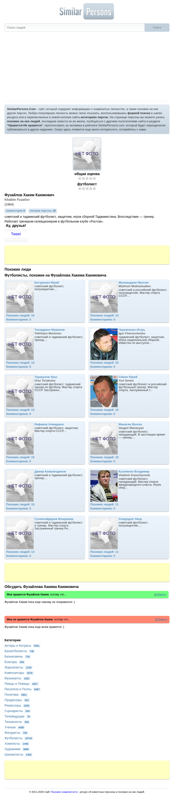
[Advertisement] (87, 67)
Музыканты (18, 678)
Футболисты (19, 738)
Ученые (15, 727)
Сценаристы (18, 711)
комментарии (15, 210)
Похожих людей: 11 (104, 504)
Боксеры (15, 662)
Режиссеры (18, 705)
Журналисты (19, 667)
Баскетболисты (20, 651)
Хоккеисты (17, 743)
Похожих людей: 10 (20, 315)
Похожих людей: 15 (20, 457)
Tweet (16, 234)
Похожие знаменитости (64, 792)
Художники (17, 749)
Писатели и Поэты (23, 689)
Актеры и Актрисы (23, 645)
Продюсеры (17, 700)
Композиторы (19, 673)
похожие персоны (43, 210)
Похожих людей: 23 (104, 362)
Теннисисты (17, 722)
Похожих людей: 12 (20, 362)
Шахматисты (19, 754)
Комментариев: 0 (18, 319)
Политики (16, 694)
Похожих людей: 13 (104, 315)
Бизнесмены (18, 656)
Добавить (160, 594)
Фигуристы (16, 732)
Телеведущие (18, 716)
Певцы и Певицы (22, 683)
